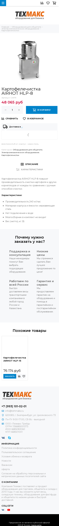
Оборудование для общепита (27, 150)
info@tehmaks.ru (14, 411)
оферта (6, 469)
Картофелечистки (10, 155)
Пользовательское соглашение (19, 452)
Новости (6, 460)
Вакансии (7, 465)
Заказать (10, 376)
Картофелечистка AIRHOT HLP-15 (14, 359)
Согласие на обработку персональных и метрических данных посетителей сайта (24, 475)
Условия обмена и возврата (17, 456)
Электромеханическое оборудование (20, 152)
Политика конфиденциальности (19, 448)
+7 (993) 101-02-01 (14, 406)
